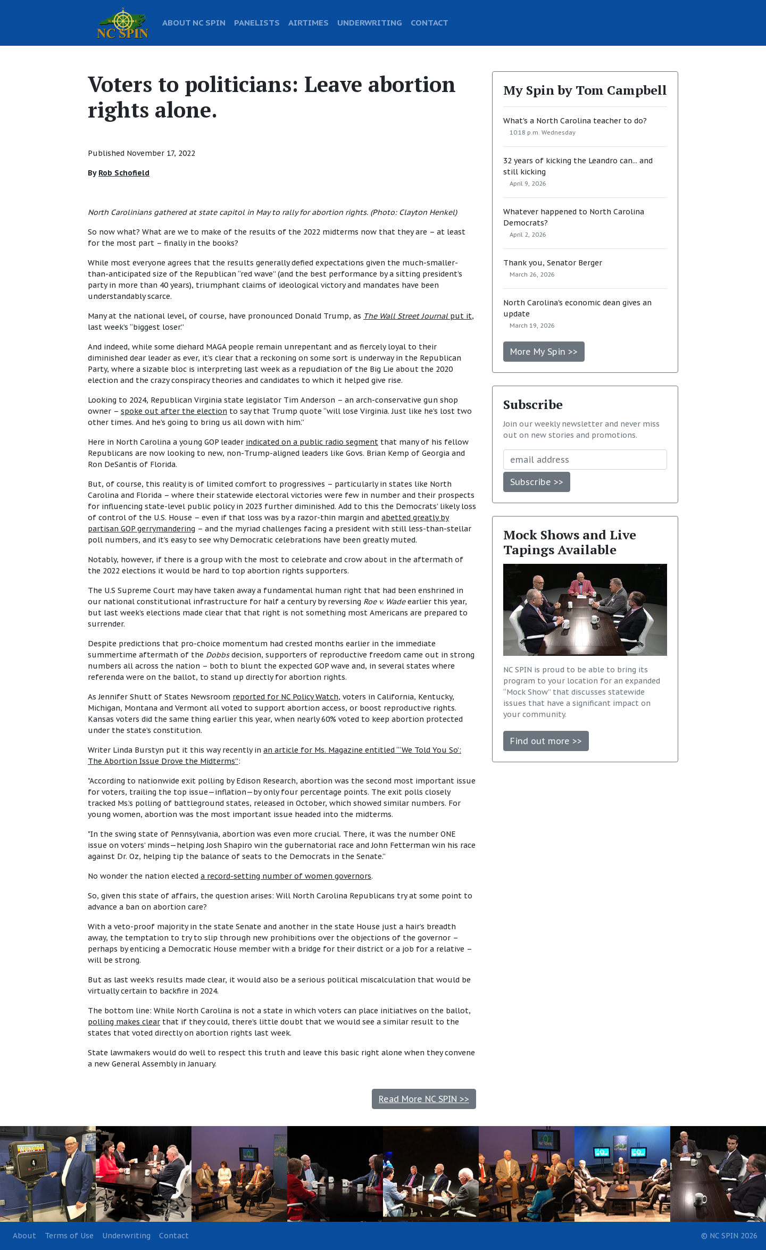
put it (417, 316)
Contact (174, 1235)
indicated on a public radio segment (312, 442)
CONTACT (429, 22)
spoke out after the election (174, 411)
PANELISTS (257, 22)
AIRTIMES (308, 22)
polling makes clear (124, 1022)
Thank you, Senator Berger (552, 263)
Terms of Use (69, 1235)
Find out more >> (546, 741)
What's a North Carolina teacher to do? (575, 121)
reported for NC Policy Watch (285, 697)
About (24, 1235)
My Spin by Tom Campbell (585, 89)
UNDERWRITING (369, 22)
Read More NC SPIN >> (424, 1099)
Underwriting (126, 1235)
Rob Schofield (123, 173)
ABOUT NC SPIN (194, 22)
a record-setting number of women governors (286, 876)
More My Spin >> (544, 351)
